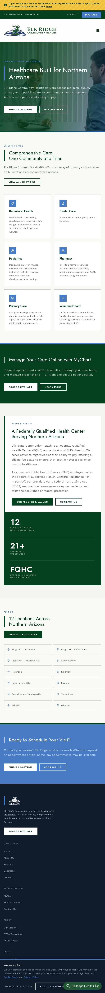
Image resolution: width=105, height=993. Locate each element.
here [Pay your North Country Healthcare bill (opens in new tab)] (49, 6)
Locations (9, 871)
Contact (72, 14)
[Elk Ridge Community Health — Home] (30, 30)
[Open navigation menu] (98, 30)
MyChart (8, 896)
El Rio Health (11, 940)
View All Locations (23, 634)
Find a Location (20, 109)
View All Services (22, 182)
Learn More (53, 387)
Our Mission (10, 927)
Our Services (54, 109)
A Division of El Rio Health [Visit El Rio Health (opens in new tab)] (21, 14)
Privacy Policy (11, 959)
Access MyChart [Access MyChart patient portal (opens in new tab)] (21, 387)
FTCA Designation (13, 934)
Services (8, 864)
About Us (9, 858)
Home (7, 851)
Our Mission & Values (32, 502)
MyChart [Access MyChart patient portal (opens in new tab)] (91, 14)
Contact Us (68, 502)
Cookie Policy (11, 965)
